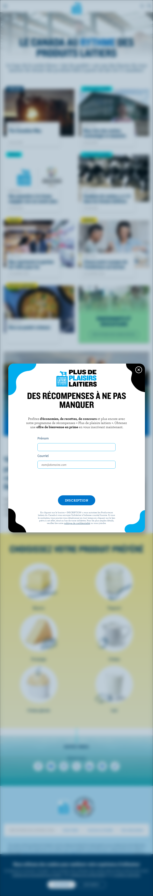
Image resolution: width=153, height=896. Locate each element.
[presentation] (76, 482)
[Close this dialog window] (138, 369)
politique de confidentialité (77, 523)
